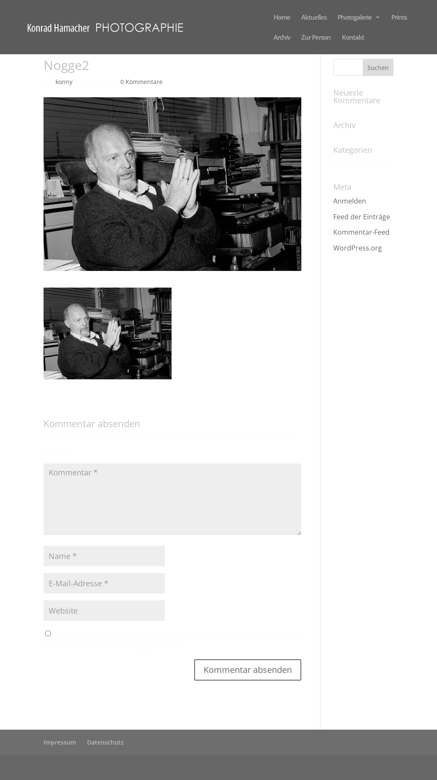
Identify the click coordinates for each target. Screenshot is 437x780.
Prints (399, 17)
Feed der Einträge (361, 216)
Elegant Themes (112, 767)
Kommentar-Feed (361, 232)
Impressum (60, 742)
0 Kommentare (141, 82)
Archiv (282, 37)
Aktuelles (313, 17)
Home (282, 17)
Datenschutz (105, 742)
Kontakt (353, 37)
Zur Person (316, 37)
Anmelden (349, 201)
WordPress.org (357, 248)
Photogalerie (355, 17)
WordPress (203, 767)
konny (64, 82)
